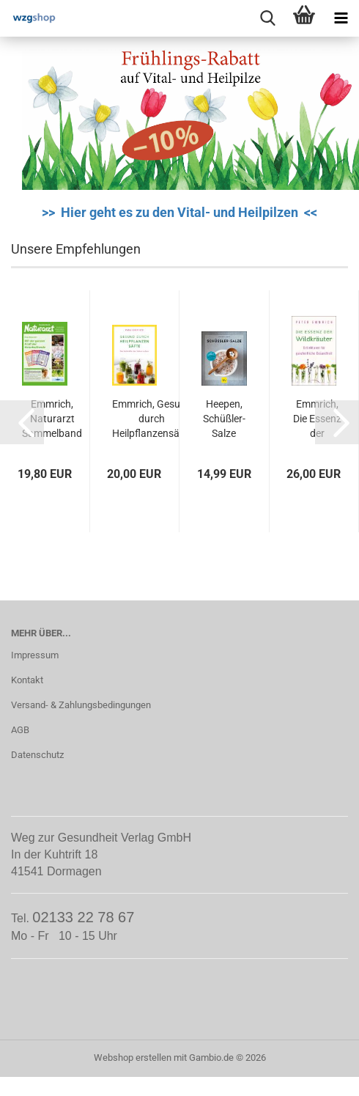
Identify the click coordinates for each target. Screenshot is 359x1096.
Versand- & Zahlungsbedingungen (81, 704)
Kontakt (27, 679)
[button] (22, 422)
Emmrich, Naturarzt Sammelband (52, 418)
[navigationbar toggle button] (340, 18)
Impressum (35, 655)
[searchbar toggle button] (267, 18)
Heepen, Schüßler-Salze (224, 418)
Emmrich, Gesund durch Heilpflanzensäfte (152, 418)
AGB (20, 729)
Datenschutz (37, 754)
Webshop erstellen (132, 1057)
